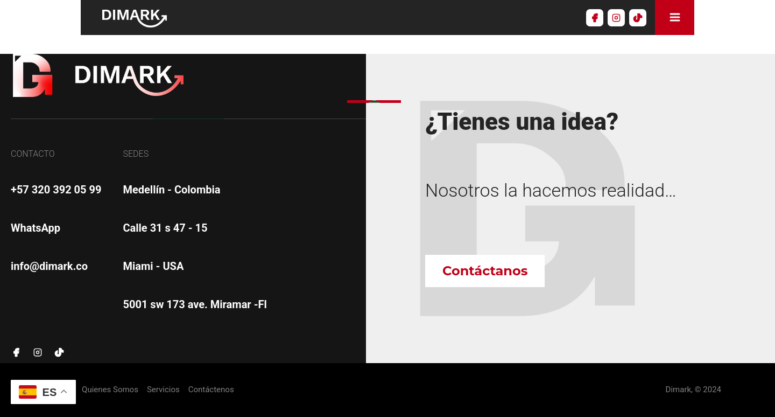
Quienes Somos (110, 389)
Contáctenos (211, 389)
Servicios (163, 389)
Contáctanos (484, 271)
